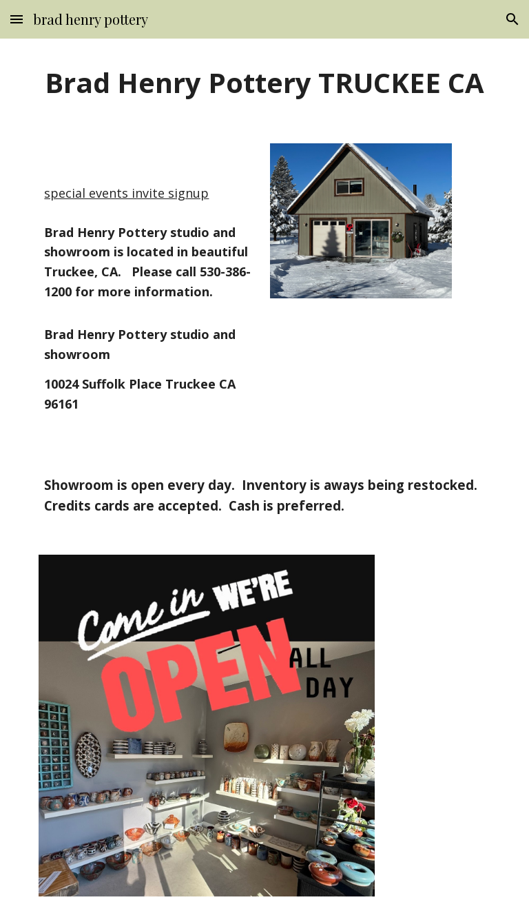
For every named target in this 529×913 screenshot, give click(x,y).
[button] (16, 19)
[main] (264, 82)
